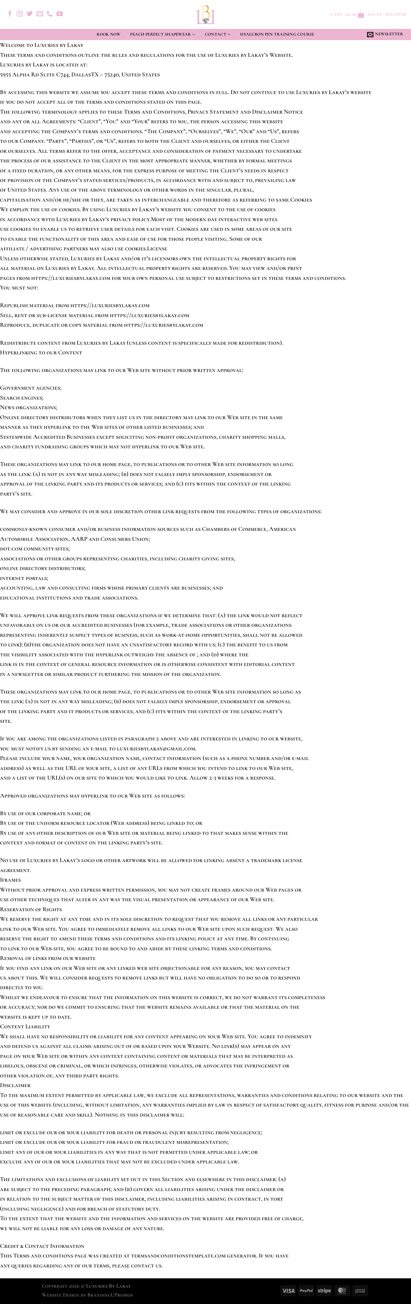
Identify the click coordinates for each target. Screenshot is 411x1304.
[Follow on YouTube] (60, 14)
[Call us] (50, 14)
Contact (218, 34)
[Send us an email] (40, 14)
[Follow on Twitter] (30, 14)
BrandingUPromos (110, 1294)
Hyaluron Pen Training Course (277, 34)
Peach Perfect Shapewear (162, 34)
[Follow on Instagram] (20, 14)
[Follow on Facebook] (10, 14)
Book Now (108, 34)
